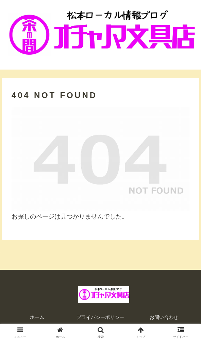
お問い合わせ (164, 317)
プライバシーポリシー (100, 317)
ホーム (37, 317)
